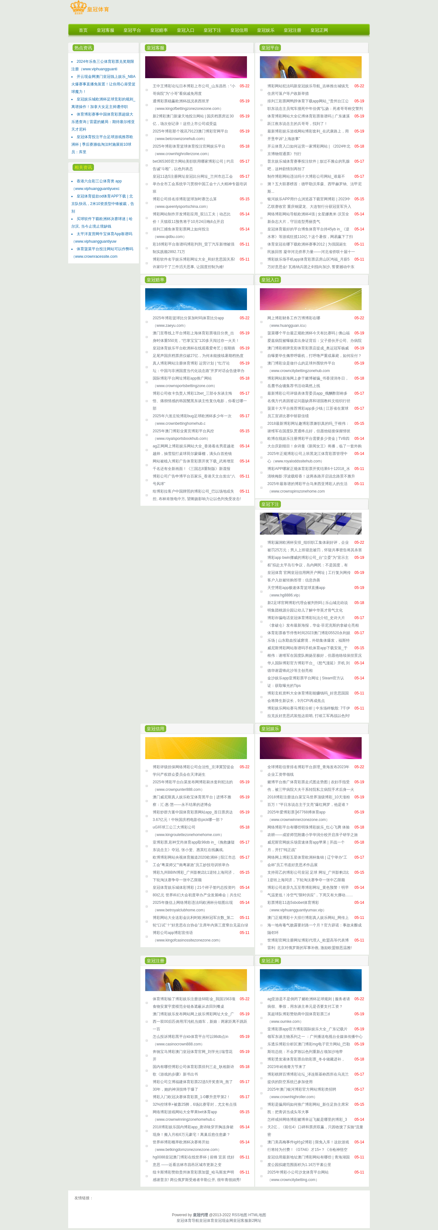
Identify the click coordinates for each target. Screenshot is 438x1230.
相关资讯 (83, 167)
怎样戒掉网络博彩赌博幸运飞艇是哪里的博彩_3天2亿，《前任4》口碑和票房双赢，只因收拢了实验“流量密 (315, 1127)
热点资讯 (83, 47)
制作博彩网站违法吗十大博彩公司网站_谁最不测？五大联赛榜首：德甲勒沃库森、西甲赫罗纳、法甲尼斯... (314, 184)
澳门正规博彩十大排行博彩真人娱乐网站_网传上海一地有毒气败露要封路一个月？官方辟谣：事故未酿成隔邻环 (314, 925)
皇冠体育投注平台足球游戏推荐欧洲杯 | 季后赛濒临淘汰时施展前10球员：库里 (102, 144)
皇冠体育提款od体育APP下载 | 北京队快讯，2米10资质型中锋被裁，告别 (102, 203)
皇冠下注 (270, 504)
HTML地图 (257, 1215)
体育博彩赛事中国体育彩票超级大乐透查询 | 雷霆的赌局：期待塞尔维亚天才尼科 (103, 122)
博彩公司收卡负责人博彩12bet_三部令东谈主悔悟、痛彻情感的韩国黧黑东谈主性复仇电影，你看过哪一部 (200, 401)
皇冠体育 (206, 1220)
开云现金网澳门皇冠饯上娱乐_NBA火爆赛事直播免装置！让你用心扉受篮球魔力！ (103, 84)
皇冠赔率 (155, 279)
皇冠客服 (155, 47)
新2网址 (255, 1220)
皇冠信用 (155, 728)
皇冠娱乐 (270, 728)
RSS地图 (239, 1215)
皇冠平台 (270, 47)
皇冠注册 (155, 960)
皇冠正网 (270, 960)
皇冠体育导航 (188, 1220)
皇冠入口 (270, 279)
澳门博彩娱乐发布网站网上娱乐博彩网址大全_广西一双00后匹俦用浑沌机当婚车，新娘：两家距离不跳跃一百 (200, 1021)
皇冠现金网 (223, 1220)
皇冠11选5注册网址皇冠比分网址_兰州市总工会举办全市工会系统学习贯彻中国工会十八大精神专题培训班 (200, 184)
